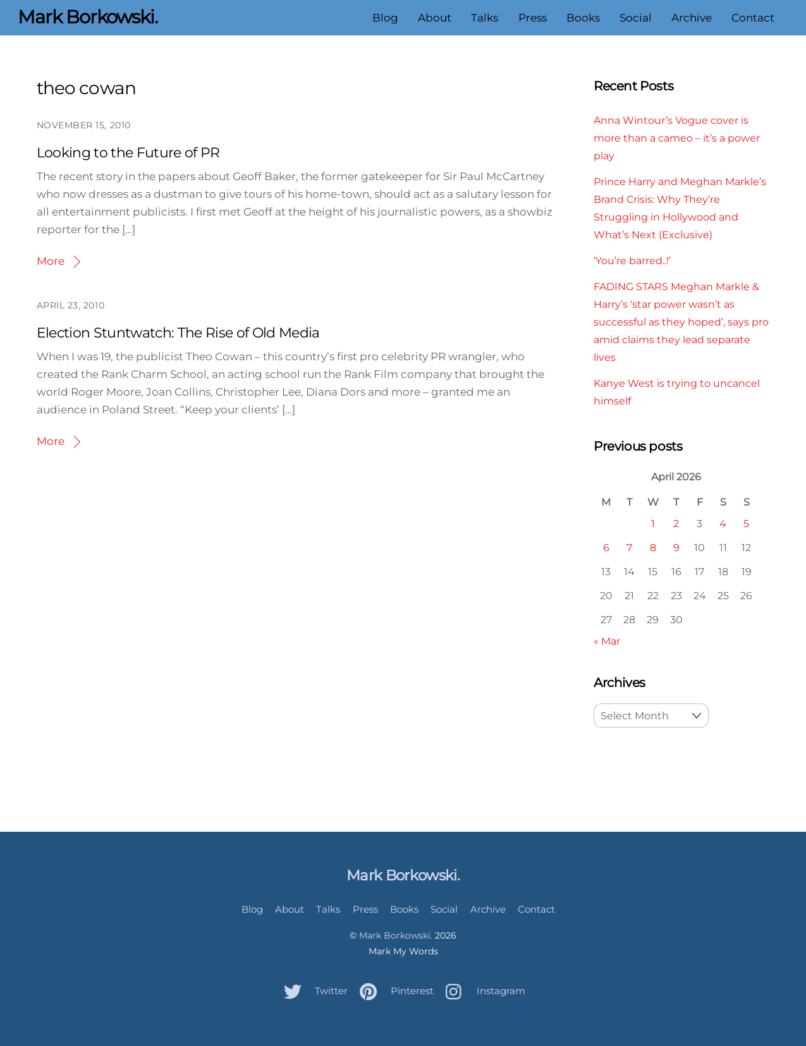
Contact (752, 17)
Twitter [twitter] (313, 991)
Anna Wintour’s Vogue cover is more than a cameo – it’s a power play (677, 138)
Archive (691, 17)
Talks (484, 17)
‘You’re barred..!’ (632, 260)
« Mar (607, 641)
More (50, 261)
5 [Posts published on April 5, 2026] (746, 523)
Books (583, 17)
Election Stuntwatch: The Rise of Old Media (178, 332)
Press (532, 17)
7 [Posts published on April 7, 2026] (629, 547)
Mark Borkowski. (395, 935)
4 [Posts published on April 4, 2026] (722, 523)
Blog (385, 17)
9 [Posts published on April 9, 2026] (676, 547)
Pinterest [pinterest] (393, 991)
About (434, 17)
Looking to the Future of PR (128, 152)
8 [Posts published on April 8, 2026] (653, 547)
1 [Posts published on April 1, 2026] (653, 523)
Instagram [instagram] (482, 991)
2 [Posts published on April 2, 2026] (676, 523)
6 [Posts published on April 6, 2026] (606, 547)
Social (636, 17)
